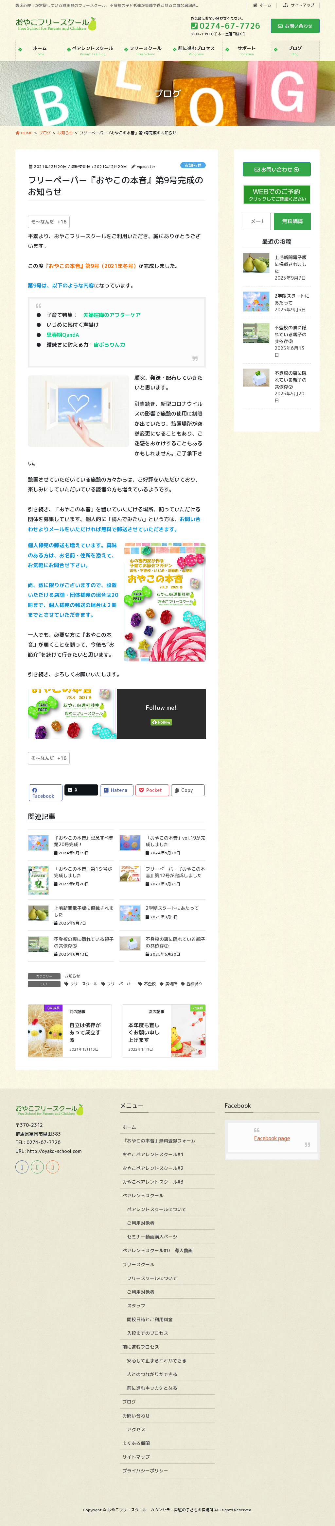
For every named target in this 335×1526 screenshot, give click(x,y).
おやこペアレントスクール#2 (153, 1168)
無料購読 (292, 221)
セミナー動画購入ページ (152, 1237)
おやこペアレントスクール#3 (153, 1182)
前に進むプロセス (140, 1347)
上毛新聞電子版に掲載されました (290, 264)
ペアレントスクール (143, 1195)
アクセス (136, 1429)
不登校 (150, 984)
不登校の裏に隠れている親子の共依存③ (290, 334)
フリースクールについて (152, 1278)
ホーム (262, 5)
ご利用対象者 (140, 1223)
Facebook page (272, 1138)
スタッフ (136, 1306)
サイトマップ (298, 5)
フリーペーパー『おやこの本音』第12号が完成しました (175, 872)
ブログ (129, 1402)
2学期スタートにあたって (172, 908)
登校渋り (194, 984)
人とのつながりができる (152, 1374)
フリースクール (83, 984)
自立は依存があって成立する (85, 1032)
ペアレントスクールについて (156, 1209)
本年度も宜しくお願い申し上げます (144, 1032)
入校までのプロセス (147, 1333)
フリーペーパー (120, 984)
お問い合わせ (295, 26)
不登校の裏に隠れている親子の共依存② (290, 380)
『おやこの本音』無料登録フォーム (159, 1141)
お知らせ (193, 165)
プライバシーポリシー (145, 1471)
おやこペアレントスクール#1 (153, 1154)
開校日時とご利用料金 (150, 1319)
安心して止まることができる (156, 1360)
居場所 (171, 984)
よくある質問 (136, 1443)
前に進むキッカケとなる (152, 1388)
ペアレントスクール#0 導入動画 (157, 1250)
